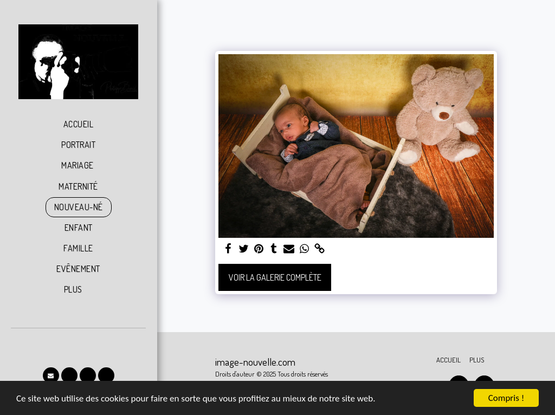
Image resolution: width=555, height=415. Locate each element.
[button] (51, 375)
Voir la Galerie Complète (275, 277)
